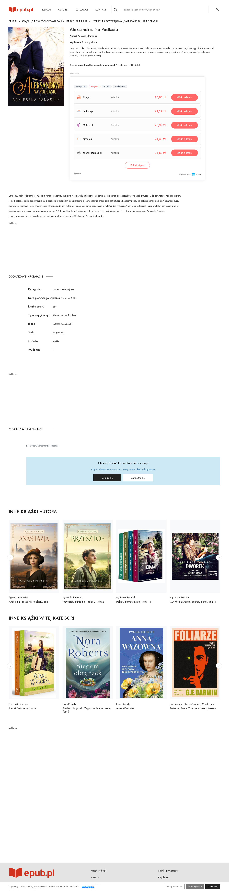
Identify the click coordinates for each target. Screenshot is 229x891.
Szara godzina (89, 42)
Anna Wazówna (125, 708)
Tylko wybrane (195, 886)
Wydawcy (82, 9)
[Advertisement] (95, 248)
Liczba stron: (36, 306)
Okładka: (33, 341)
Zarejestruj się (138, 478)
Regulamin (163, 877)
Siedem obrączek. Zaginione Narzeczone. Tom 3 (87, 710)
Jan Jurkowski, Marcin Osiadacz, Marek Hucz (192, 704)
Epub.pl (13, 21)
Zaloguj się (107, 478)
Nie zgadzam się (174, 886)
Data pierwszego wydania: (44, 298)
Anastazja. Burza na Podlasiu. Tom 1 (29, 602)
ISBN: (31, 323)
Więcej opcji (88, 886)
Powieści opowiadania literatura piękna (60, 21)
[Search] (115, 10)
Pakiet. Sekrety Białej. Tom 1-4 (133, 602)
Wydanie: (34, 349)
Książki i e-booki (99, 870)
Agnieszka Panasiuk (87, 36)
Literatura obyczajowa (106, 21)
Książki (46, 9)
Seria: (31, 332)
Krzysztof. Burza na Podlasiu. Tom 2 (83, 602)
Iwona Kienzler (123, 704)
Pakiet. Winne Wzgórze (22, 708)
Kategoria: (34, 289)
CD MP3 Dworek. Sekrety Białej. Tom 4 (193, 602)
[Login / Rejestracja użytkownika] (217, 9)
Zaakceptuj (213, 886)
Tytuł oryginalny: (38, 315)
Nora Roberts (69, 704)
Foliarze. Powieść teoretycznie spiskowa (193, 708)
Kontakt (100, 9)
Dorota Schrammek (18, 704)
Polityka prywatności (168, 870)
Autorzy (63, 9)
